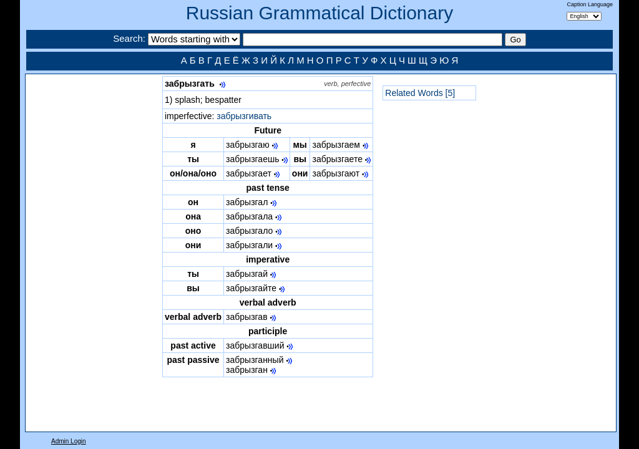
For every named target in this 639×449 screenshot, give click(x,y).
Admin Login (68, 441)
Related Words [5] (420, 93)
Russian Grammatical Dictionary (319, 12)
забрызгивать (244, 116)
